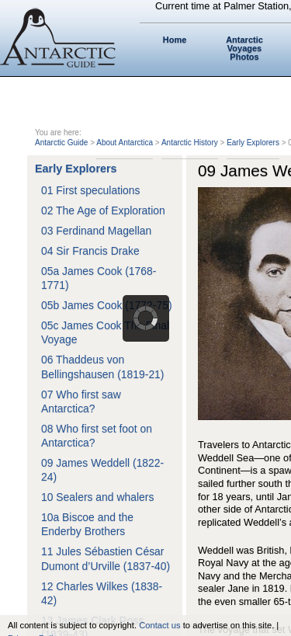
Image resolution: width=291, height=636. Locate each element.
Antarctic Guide (61, 142)
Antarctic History (189, 142)
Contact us (159, 625)
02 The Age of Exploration (103, 210)
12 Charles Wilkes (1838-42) (101, 593)
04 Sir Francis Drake (90, 251)
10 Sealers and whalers (97, 497)
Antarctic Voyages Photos (244, 48)
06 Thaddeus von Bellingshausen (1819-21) (102, 366)
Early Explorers (253, 142)
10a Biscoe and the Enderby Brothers (87, 524)
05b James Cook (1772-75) (106, 305)
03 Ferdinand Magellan (96, 230)
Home (175, 39)
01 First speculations (90, 190)
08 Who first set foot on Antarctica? (96, 435)
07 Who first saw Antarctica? (81, 401)
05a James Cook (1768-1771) (98, 278)
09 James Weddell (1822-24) (102, 470)
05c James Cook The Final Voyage (105, 332)
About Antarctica (124, 142)
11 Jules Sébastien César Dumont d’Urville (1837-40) (105, 558)
